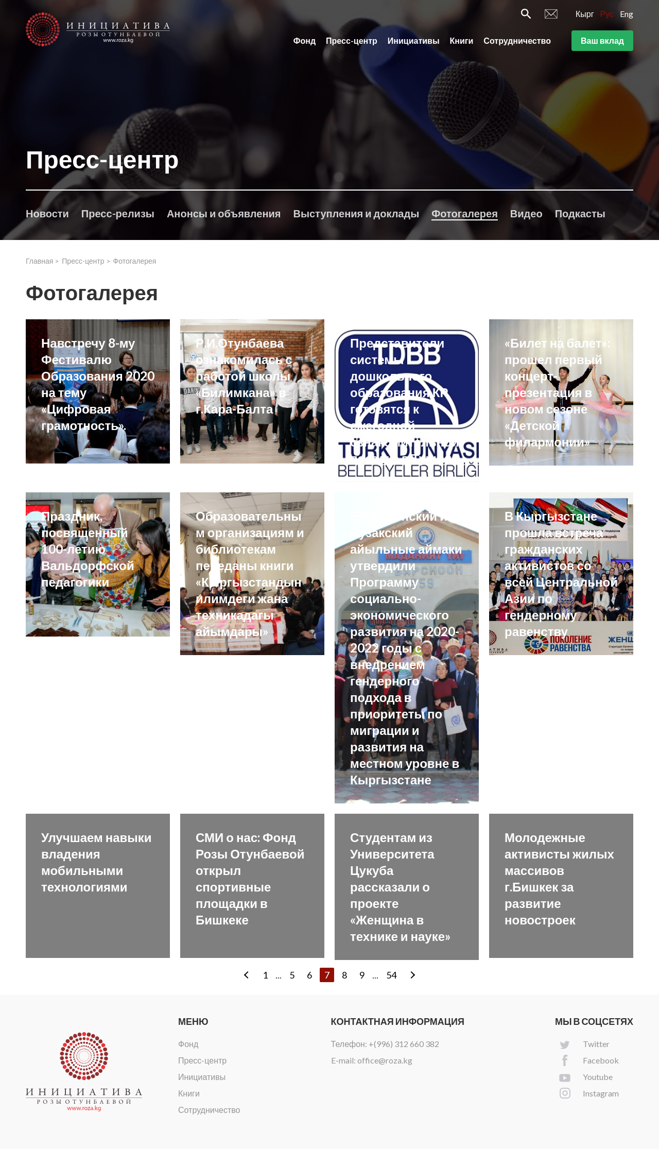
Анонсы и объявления (224, 213)
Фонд (304, 40)
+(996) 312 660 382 (404, 1044)
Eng (626, 14)
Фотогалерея (464, 213)
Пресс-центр (351, 40)
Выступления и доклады (356, 213)
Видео (526, 213)
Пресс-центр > (86, 260)
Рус (607, 14)
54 (391, 975)
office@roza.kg (384, 1060)
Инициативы (414, 40)
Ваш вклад (602, 40)
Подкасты (580, 213)
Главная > (42, 260)
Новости (47, 213)
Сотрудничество (517, 40)
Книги (462, 40)
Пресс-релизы (117, 213)
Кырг (585, 14)
